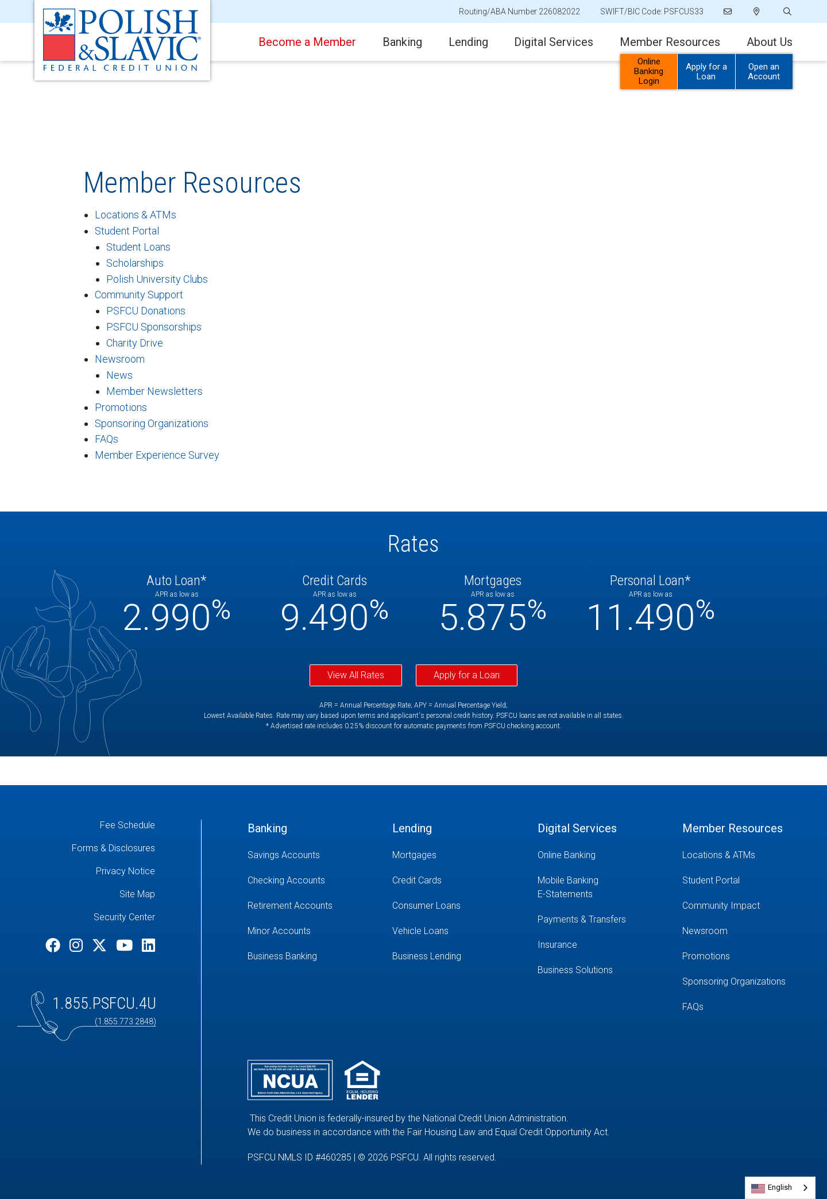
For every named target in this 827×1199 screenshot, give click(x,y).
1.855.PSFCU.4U (104, 1003)
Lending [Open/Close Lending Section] (468, 42)
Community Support (139, 295)
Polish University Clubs (157, 279)
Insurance (557, 944)
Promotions (121, 407)
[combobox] (780, 1188)
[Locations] (756, 11)
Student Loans (138, 247)
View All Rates (355, 675)
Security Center (124, 917)
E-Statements (565, 894)
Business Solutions (575, 969)
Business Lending (426, 956)
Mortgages (414, 855)
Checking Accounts (286, 880)
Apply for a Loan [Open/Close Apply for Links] (706, 72)
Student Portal (127, 231)
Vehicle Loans (420, 930)
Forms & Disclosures (113, 848)
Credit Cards (417, 880)
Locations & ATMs (135, 215)
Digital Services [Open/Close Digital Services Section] (553, 42)
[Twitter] (101, 945)
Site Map (137, 894)
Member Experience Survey (157, 455)
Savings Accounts (284, 855)
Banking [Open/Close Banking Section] (402, 42)
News (119, 375)
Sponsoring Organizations (151, 423)
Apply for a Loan (467, 675)
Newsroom (120, 359)
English (780, 1187)
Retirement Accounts (290, 905)
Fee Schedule (127, 825)
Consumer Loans (426, 905)
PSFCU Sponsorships (154, 327)
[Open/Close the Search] (786, 11)
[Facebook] (54, 945)
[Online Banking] (601, 855)
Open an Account (764, 72)
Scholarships (135, 263)
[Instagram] (77, 945)
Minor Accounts (279, 930)
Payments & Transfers (582, 919)
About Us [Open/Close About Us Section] (770, 42)
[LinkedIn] (148, 945)
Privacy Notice (125, 871)
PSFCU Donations (146, 311)
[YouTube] (126, 945)
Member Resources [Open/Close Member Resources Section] (670, 42)
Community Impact (721, 905)
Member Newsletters (154, 391)
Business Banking (282, 956)
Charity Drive (134, 343)
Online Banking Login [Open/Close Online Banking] (648, 71)
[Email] (728, 11)
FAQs (106, 439)
